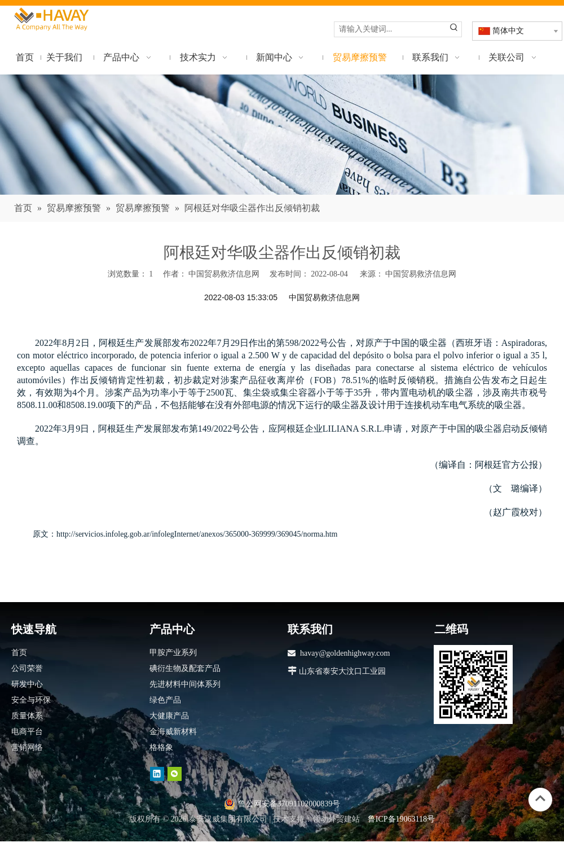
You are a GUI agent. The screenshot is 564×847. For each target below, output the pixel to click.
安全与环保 (31, 700)
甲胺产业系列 (173, 652)
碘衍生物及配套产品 (185, 668)
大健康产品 (169, 716)
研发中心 (27, 684)
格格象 (161, 747)
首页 (19, 652)
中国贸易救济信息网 (420, 274)
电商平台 (27, 731)
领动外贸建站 (336, 819)
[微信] (175, 773)
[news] (282, 134)
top (540, 798)
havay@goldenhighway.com (345, 653)
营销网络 (27, 747)
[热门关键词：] (454, 29)
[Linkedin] (157, 773)
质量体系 (27, 716)
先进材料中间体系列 (185, 684)
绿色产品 (165, 700)
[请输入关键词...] (390, 29)
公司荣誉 (27, 668)
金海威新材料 (173, 731)
